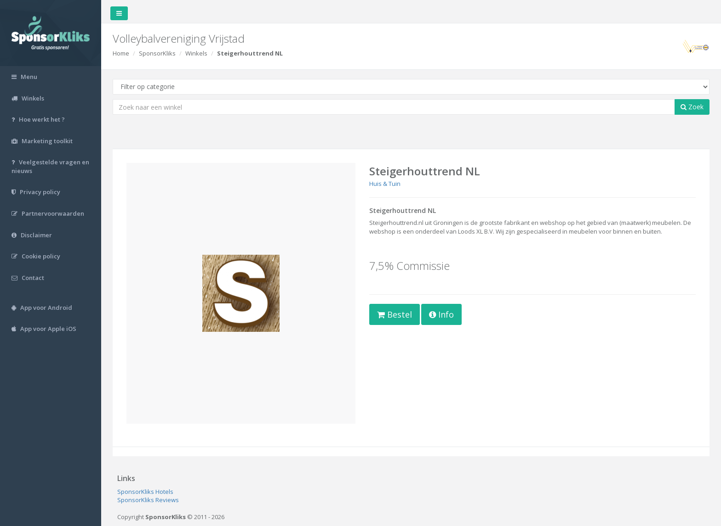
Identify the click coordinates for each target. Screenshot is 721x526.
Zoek (692, 106)
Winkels (196, 53)
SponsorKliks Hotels (145, 491)
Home (121, 53)
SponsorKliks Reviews (148, 500)
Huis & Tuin (385, 183)
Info (441, 314)
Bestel (394, 314)
